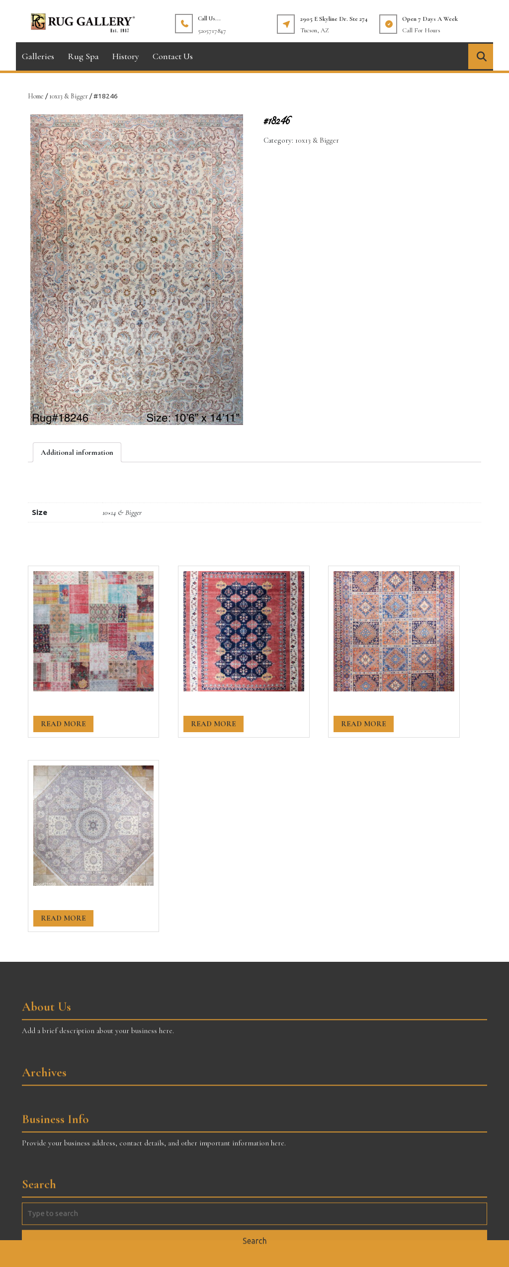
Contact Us (173, 56)
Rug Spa (83, 56)
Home (36, 96)
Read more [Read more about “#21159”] (63, 918)
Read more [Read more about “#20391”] (363, 723)
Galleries (38, 56)
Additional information (77, 452)
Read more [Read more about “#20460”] (63, 723)
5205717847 (212, 31)
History (125, 56)
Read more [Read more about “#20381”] (213, 723)
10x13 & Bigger (68, 96)
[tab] (77, 452)
